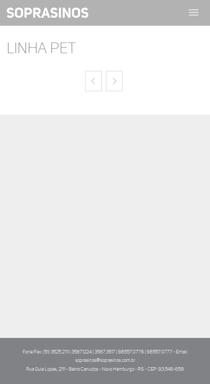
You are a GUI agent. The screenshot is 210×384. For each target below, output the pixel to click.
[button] (93, 81)
